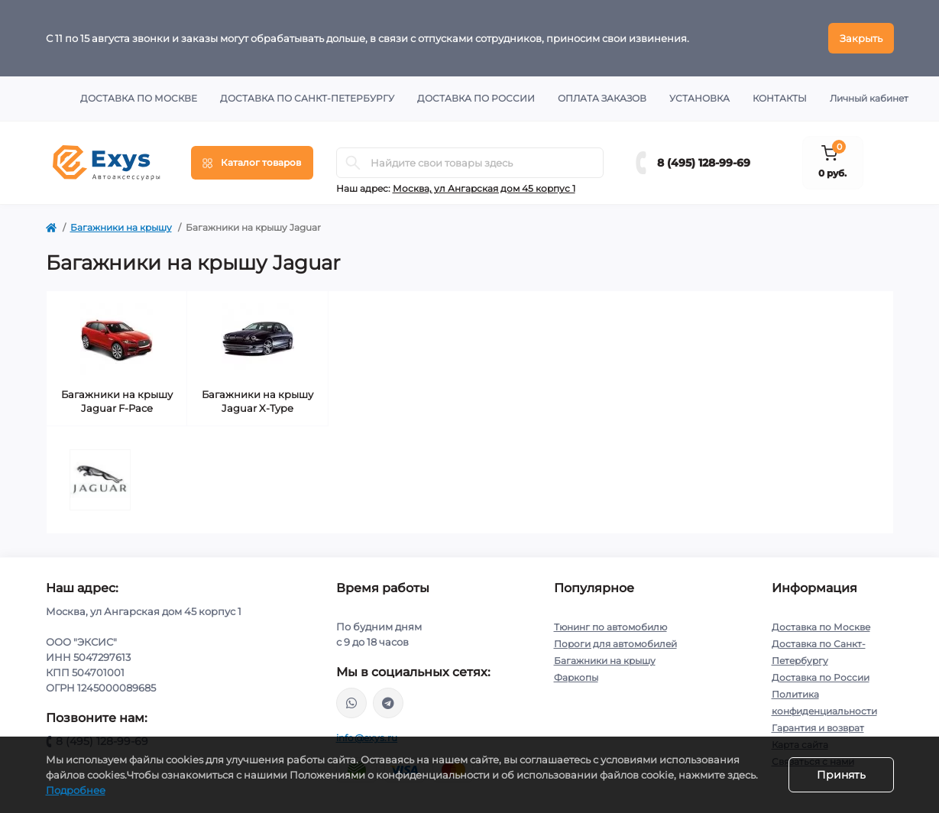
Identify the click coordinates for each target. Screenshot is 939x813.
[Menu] (252, 163)
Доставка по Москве (138, 98)
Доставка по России (476, 98)
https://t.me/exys (388, 703)
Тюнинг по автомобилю (610, 627)
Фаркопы (576, 677)
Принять (841, 775)
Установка (699, 98)
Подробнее (75, 790)
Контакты (780, 98)
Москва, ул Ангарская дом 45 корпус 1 (484, 188)
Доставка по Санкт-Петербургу (307, 98)
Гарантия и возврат (818, 728)
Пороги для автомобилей (615, 643)
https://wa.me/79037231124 (351, 703)
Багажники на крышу (121, 227)
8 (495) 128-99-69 (703, 163)
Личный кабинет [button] (869, 98)
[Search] (353, 162)
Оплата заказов (602, 98)
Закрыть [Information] (861, 38)
